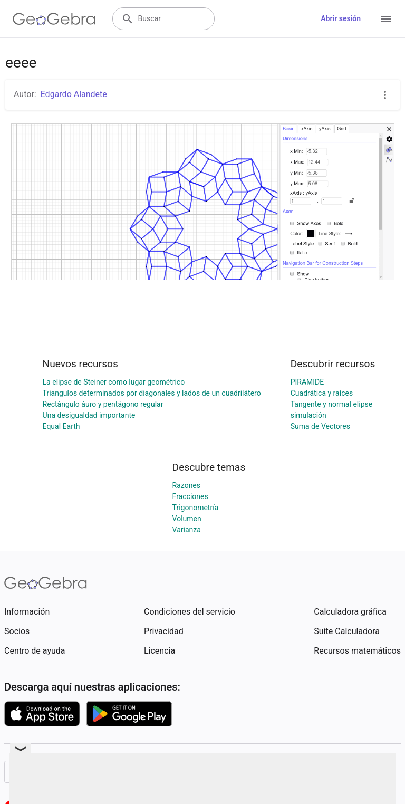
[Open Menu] (386, 19)
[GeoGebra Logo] (54, 19)
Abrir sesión (341, 18)
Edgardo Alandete (74, 94)
